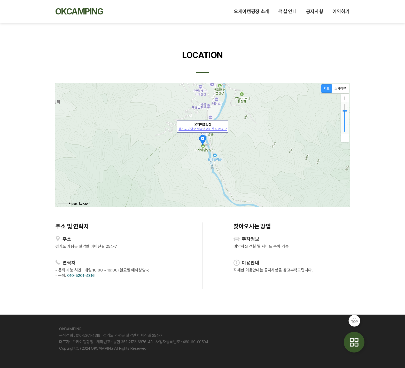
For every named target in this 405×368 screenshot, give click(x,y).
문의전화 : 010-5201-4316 (79, 335)
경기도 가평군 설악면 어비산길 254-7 (202, 129)
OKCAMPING (79, 11)
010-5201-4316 (81, 275)
